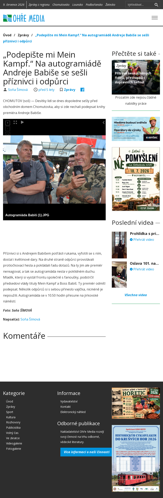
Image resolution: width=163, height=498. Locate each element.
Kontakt (65, 407)
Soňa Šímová (18, 89)
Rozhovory (13, 422)
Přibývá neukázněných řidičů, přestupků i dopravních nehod (133, 77)
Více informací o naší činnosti (87, 452)
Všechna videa (136, 295)
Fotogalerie (13, 449)
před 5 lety (46, 89)
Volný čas (12, 433)
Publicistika (13, 427)
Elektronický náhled (73, 412)
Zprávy (23, 35)
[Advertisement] (77, 234)
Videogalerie (14, 443)
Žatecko (110, 4)
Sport (9, 412)
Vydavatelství (68, 401)
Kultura (10, 417)
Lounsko (77, 4)
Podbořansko (94, 4)
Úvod (7, 35)
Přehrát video (142, 239)
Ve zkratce (13, 438)
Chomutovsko (61, 4)
